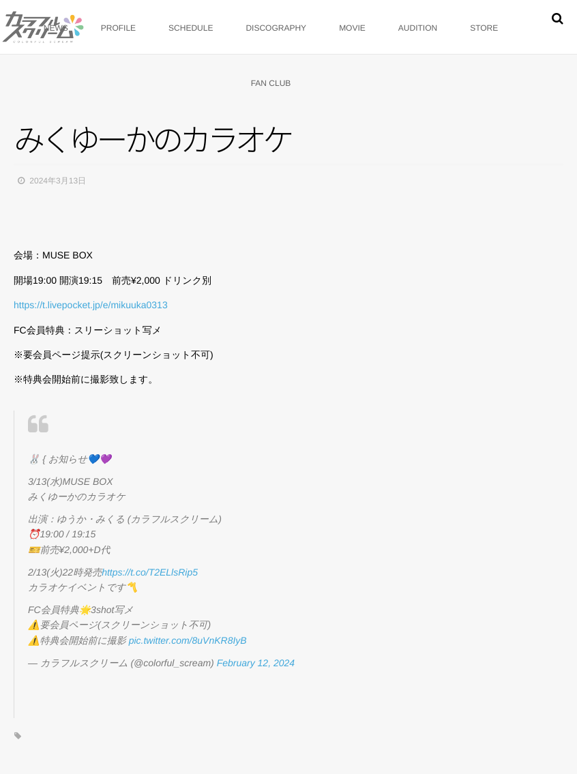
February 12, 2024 (256, 662)
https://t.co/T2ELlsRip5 (150, 572)
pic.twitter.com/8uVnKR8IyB (188, 640)
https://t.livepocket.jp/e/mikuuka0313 (91, 304)
